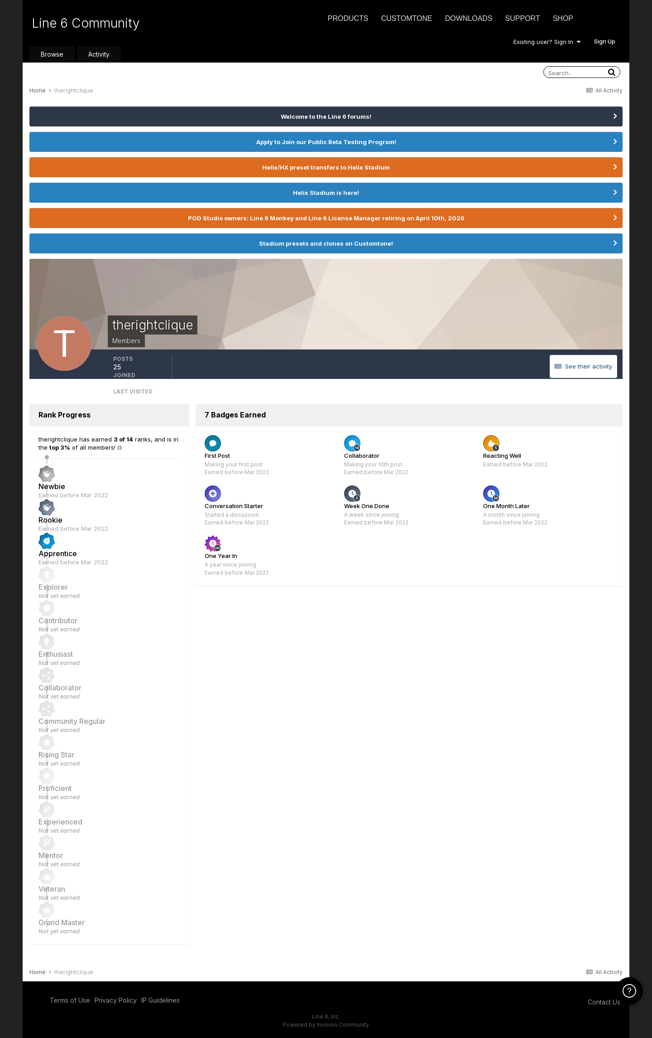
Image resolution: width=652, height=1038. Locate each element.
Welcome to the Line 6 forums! (326, 116)
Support (522, 18)
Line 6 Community (86, 23)
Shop (563, 18)
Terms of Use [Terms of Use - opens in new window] (70, 1000)
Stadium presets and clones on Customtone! (326, 243)
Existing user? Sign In (546, 41)
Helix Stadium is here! (326, 192)
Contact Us (604, 1002)
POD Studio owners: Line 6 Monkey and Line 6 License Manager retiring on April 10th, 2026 (326, 218)
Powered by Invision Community (326, 1024)
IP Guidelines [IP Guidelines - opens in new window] (160, 1000)
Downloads (469, 18)
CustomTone (406, 18)
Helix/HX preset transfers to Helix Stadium (326, 167)
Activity (99, 54)
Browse (52, 54)
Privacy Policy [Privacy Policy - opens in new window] (116, 1000)
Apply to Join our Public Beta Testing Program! (326, 142)
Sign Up (604, 41)
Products (348, 18)
